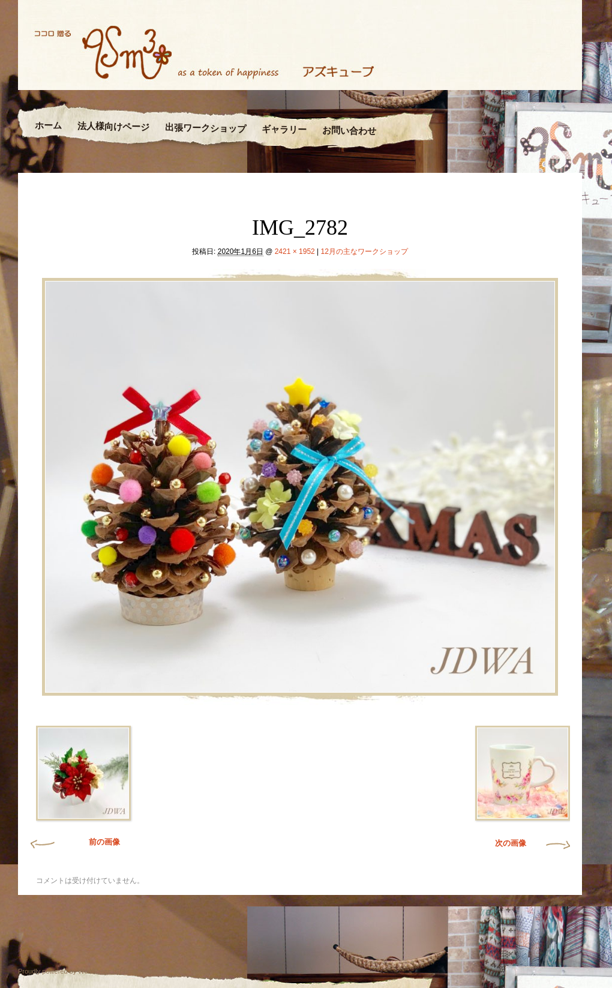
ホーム (48, 126)
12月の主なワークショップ (364, 251)
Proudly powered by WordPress (64, 971)
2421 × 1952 (295, 251)
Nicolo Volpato (191, 971)
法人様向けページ (113, 126)
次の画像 (510, 843)
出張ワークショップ (205, 127)
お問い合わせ (349, 130)
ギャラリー (283, 129)
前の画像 (104, 841)
